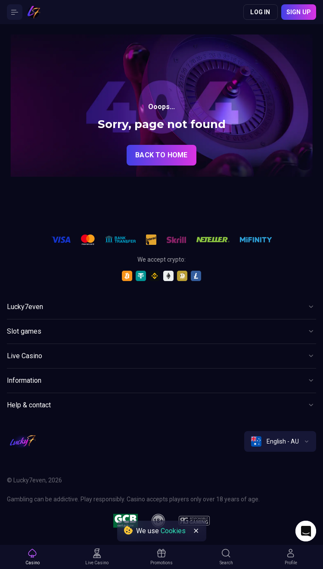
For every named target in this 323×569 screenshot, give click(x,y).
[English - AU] (280, 441)
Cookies (173, 531)
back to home (161, 155)
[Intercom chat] (305, 531)
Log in (260, 12)
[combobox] (280, 441)
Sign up (298, 12)
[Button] (14, 12)
